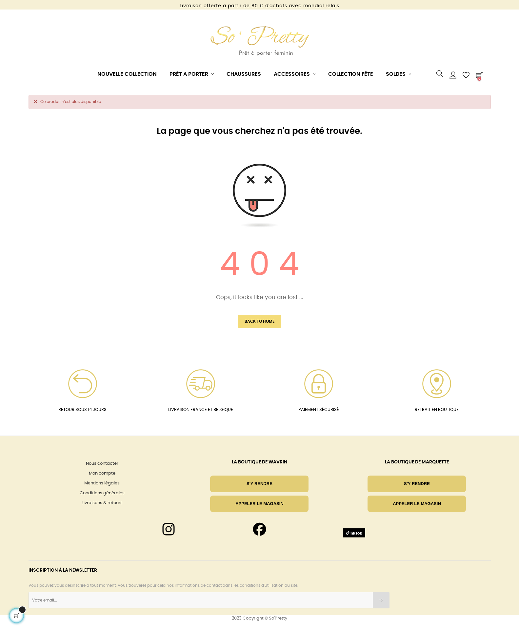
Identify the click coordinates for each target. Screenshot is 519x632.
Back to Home (259, 321)
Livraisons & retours (102, 503)
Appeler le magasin (259, 503)
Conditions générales (102, 493)
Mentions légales (102, 483)
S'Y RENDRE (259, 483)
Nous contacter (102, 463)
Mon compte (102, 473)
